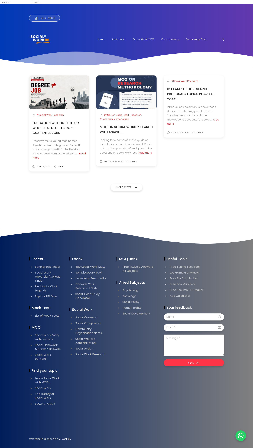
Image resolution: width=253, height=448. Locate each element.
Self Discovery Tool (88, 273)
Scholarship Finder (47, 267)
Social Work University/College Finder (47, 277)
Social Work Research (90, 354)
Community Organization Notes (88, 331)
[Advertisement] (93, 211)
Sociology (129, 296)
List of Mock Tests (47, 316)
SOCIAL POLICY (45, 404)
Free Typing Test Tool (185, 267)
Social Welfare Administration (85, 341)
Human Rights (131, 308)
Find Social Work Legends (46, 288)
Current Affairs (170, 39)
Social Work (118, 39)
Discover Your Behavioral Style (86, 286)
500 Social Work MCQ (90, 267)
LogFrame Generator (184, 273)
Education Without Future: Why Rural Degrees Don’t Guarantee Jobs (56, 128)
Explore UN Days (46, 296)
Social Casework (86, 317)
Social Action (84, 349)
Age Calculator (180, 296)
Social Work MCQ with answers (47, 337)
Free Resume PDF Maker (186, 290)
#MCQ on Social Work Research (122, 115)
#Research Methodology (114, 119)
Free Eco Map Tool (182, 284)
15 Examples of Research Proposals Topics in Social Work (190, 94)
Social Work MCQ (143, 39)
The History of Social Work (44, 396)
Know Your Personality (90, 278)
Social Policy (130, 302)
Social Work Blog (196, 39)
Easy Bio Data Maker (184, 278)
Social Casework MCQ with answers (48, 347)
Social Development (136, 314)
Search (36, 2)
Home (100, 39)
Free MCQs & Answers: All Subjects (138, 269)
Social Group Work (88, 323)
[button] (240, 435)
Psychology (130, 290)
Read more (145, 152)
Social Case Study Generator (87, 296)
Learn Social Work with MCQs (47, 380)
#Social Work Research (50, 115)
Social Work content (43, 357)
